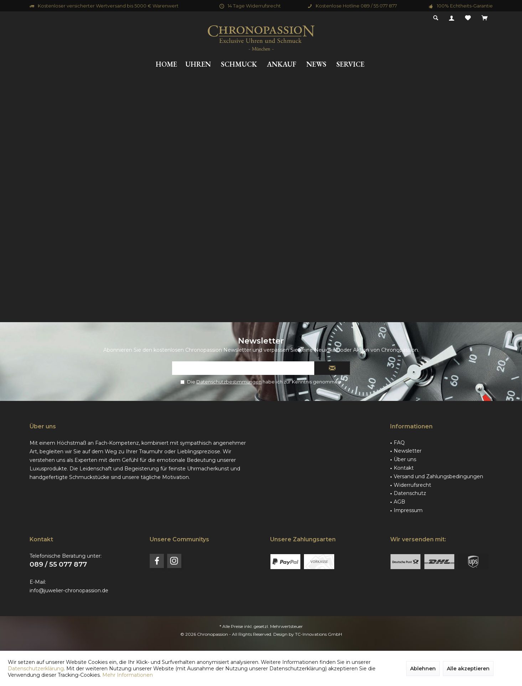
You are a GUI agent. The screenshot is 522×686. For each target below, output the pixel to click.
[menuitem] (484, 18)
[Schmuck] (239, 64)
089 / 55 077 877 (58, 564)
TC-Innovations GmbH (318, 634)
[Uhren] (198, 64)
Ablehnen (423, 668)
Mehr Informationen (127, 675)
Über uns (405, 459)
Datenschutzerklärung (36, 668)
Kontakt (404, 468)
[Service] (350, 64)
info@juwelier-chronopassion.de (69, 590)
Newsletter (408, 451)
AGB (399, 502)
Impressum (408, 510)
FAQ (399, 442)
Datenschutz (410, 493)
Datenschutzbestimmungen (229, 382)
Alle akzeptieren (468, 668)
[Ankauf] (281, 64)
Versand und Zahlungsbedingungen (438, 476)
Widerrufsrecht (412, 485)
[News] (316, 64)
